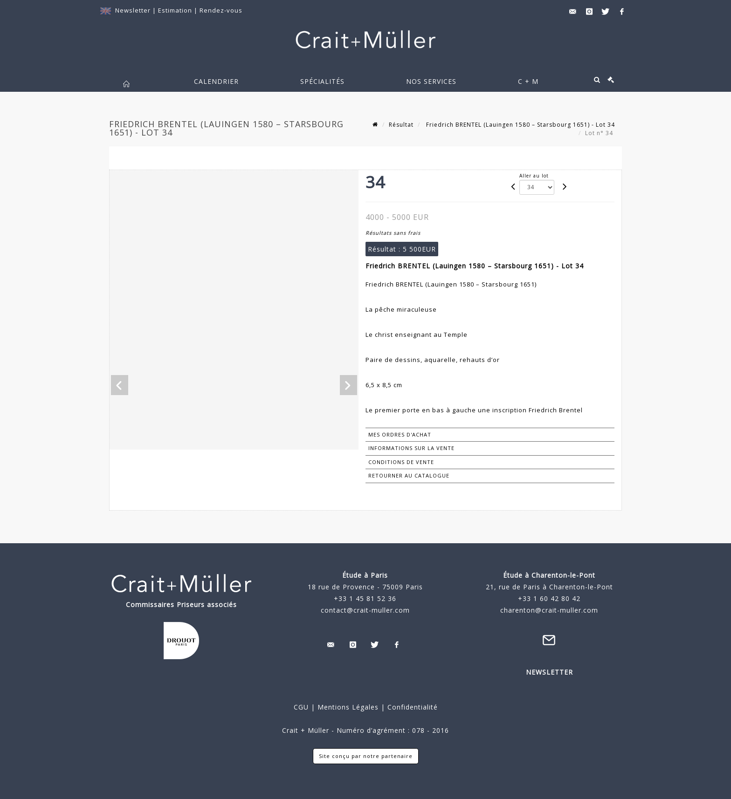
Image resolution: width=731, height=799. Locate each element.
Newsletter (133, 10)
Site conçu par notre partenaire (366, 755)
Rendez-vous (221, 10)
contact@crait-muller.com (365, 610)
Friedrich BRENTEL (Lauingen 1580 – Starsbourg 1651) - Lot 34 (519, 125)
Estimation (176, 10)
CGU (301, 707)
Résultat (401, 125)
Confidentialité (411, 707)
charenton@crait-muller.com (549, 610)
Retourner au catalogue (408, 475)
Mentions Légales (348, 707)
